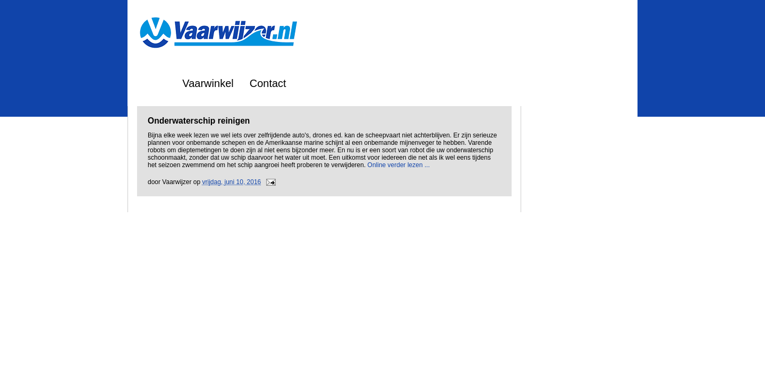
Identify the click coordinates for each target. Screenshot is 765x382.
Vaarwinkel (207, 83)
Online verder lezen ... (399, 165)
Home (152, 83)
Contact (268, 83)
